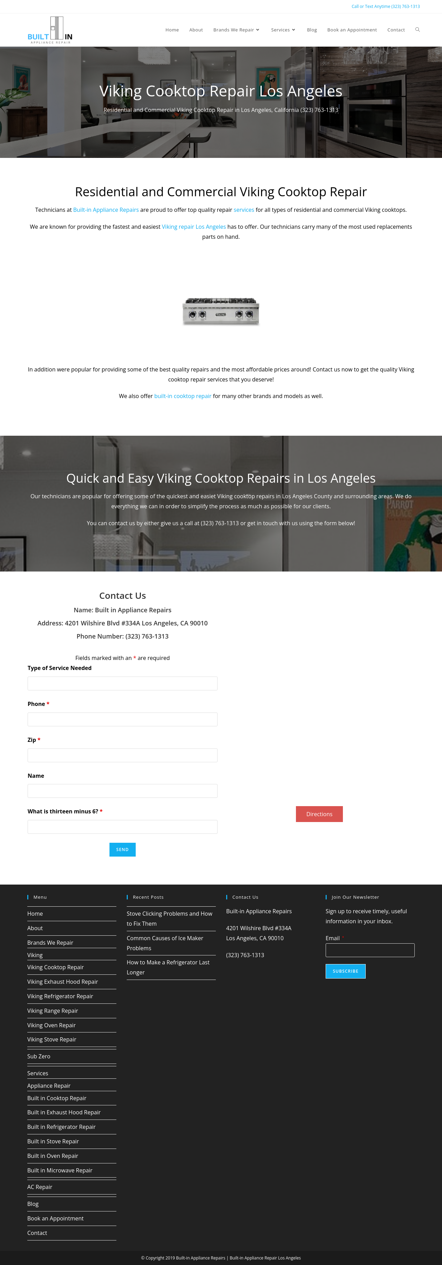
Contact (37, 1232)
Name (36, 775)
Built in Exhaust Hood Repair (63, 1112)
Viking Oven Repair (51, 1025)
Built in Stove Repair (53, 1141)
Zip (34, 739)
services (244, 210)
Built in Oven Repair (52, 1155)
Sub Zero (38, 1056)
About (35, 928)
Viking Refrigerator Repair (60, 996)
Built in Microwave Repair (60, 1170)
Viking (35, 955)
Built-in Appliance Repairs (106, 210)
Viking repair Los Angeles (194, 226)
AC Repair (39, 1186)
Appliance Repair (48, 1085)
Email (335, 938)
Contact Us (122, 595)
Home (35, 913)
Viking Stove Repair (51, 1039)
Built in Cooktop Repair (56, 1098)
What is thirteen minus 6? (65, 811)
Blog (33, 1203)
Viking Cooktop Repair (55, 967)
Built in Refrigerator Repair (61, 1126)
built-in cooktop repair (183, 396)
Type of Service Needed (60, 667)
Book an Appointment (55, 1218)
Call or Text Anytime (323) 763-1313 (386, 6)
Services (37, 1073)
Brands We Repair (50, 942)
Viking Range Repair (52, 1010)
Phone (38, 703)
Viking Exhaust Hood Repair (62, 981)
